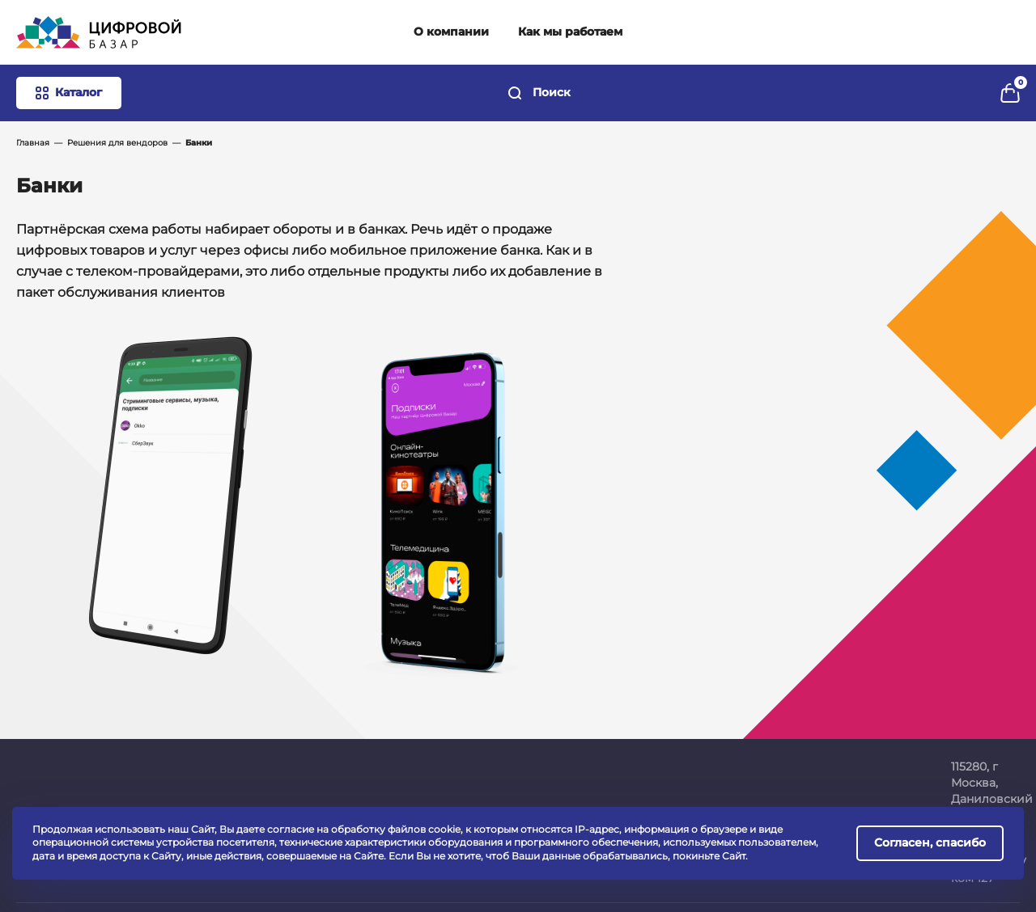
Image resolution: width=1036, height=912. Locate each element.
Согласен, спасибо (930, 842)
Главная (32, 142)
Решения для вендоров (117, 142)
